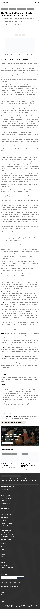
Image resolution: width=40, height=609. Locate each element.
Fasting (2, 551)
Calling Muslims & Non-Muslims (7, 567)
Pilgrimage (3, 554)
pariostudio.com (29, 606)
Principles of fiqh (4, 558)
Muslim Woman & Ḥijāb (6, 532)
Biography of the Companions (7, 523)
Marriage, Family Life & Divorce (7, 534)
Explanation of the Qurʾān (6, 503)
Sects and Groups (5, 512)
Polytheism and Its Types (6, 492)
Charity (2, 549)
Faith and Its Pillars (5, 489)
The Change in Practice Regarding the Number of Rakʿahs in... (28, 465)
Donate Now (8, 443)
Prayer (2, 556)
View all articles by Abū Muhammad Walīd (13, 422)
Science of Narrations (5, 500)
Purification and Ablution (6, 559)
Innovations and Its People (6, 511)
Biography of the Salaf (5, 525)
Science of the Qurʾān (5, 505)
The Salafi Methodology (6, 514)
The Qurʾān (3, 501)
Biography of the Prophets (6, 522)
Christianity (3, 569)
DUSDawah (3, 543)
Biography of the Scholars (6, 527)
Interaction (3, 552)
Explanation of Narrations (6, 498)
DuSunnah (3, 542)
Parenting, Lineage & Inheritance (7, 536)
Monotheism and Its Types (6, 491)
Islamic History (4, 520)
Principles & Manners (5, 565)
